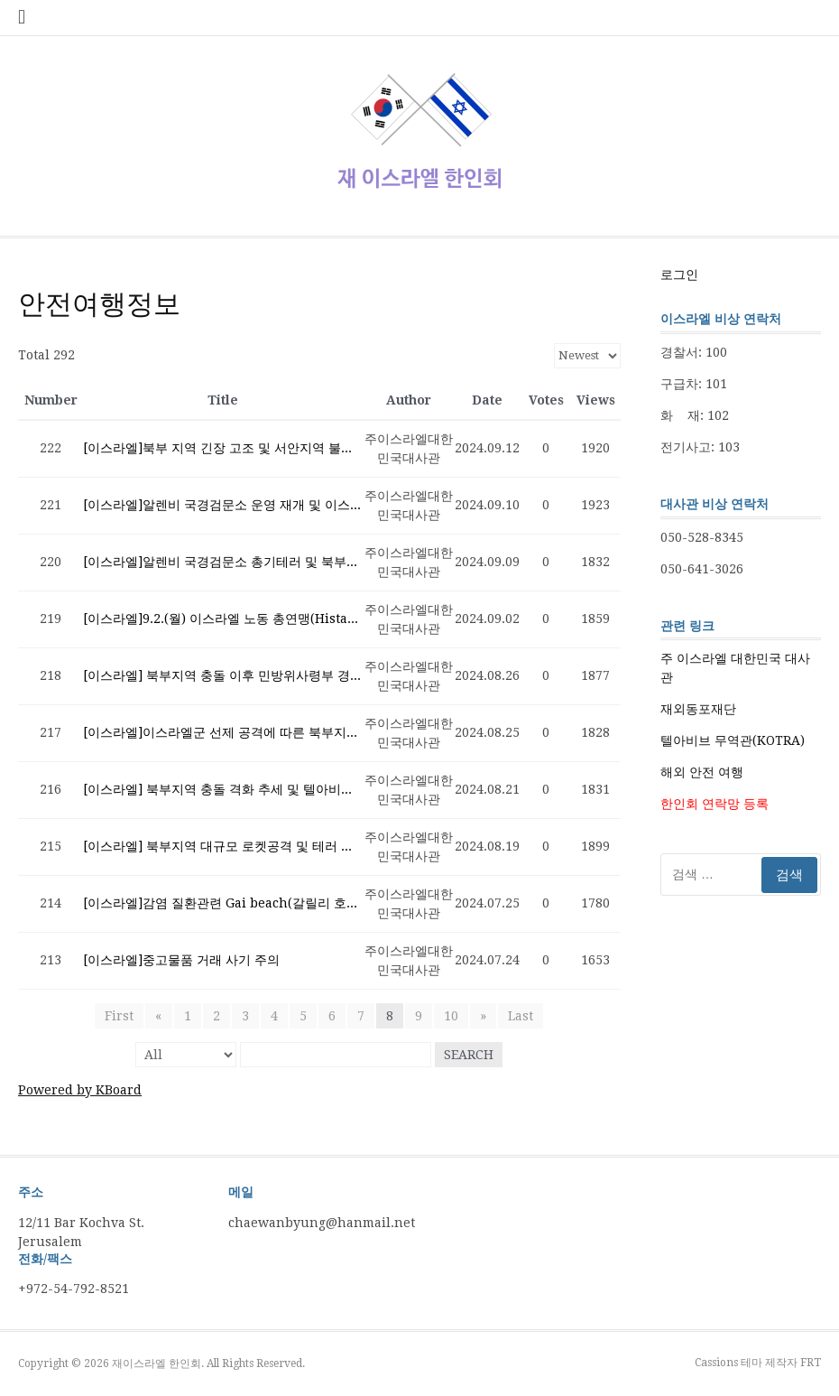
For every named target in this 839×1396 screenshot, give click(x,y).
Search (468, 1054)
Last (520, 1016)
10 (451, 1016)
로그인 (679, 274)
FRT (810, 1362)
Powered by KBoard (80, 1090)
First (120, 1016)
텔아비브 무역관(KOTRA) (732, 740)
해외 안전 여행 (701, 772)
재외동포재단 (698, 709)
